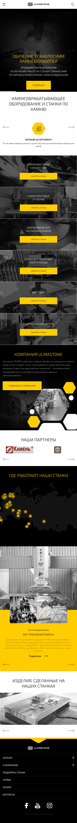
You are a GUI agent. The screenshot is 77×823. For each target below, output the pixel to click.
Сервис (7, 779)
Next (70, 50)
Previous (6, 50)
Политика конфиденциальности (38, 814)
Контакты (9, 794)
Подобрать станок (14, 772)
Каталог (8, 757)
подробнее (38, 85)
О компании (10, 765)
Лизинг (7, 787)
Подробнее (35, 656)
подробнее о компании (22, 385)
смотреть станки (38, 176)
